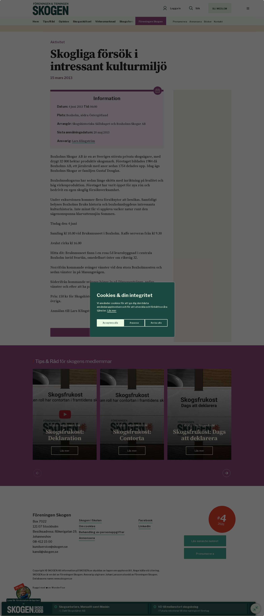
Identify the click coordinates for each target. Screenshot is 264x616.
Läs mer (111, 310)
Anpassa (106, 321)
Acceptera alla (154, 321)
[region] (132, 308)
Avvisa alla (128, 321)
